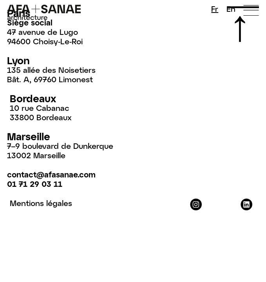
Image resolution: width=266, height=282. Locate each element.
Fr (214, 9)
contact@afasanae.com (51, 174)
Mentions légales (41, 203)
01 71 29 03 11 (34, 183)
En (230, 9)
